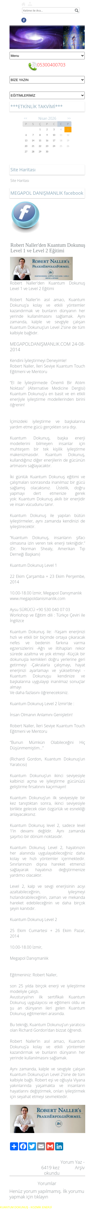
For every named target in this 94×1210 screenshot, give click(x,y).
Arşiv (80, 1167)
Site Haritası (20, 180)
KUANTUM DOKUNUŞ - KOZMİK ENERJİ (26, 1207)
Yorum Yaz (71, 1162)
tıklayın (41, 1197)
